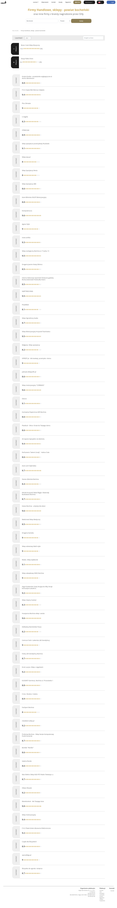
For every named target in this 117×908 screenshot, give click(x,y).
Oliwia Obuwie (27, 788)
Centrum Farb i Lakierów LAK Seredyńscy (36, 640)
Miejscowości (45, 2)
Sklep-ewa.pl (26, 157)
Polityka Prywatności (102, 900)
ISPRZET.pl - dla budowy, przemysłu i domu (36, 358)
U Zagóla (25, 117)
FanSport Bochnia (28, 707)
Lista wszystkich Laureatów (102, 893)
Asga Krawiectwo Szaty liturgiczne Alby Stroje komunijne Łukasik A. (37, 587)
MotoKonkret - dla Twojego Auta (33, 801)
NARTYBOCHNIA (27, 291)
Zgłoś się (77, 2)
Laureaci (101, 890)
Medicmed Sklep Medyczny (31, 519)
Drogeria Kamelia (28, 533)
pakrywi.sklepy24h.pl (29, 372)
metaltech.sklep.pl (28, 721)
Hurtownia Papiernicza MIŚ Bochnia (34, 412)
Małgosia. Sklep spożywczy (31, 345)
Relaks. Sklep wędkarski (30, 560)
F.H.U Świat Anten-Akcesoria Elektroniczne (36, 828)
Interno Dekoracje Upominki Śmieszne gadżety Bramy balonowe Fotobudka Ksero (38, 279)
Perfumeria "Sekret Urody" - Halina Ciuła (35, 452)
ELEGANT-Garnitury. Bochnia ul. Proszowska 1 (37, 681)
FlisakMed (25, 305)
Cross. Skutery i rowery (30, 694)
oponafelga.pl (26, 855)
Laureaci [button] (35, 2)
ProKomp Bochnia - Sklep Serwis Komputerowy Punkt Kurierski (38, 735)
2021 (27, 38)
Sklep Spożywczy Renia (29, 170)
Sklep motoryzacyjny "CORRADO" (33, 385)
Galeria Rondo (27, 761)
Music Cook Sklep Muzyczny (30, 45)
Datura (24, 399)
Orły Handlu (15, 30)
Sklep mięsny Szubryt (29, 600)
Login (111, 2)
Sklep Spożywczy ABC (29, 184)
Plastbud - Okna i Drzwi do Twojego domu (36, 425)
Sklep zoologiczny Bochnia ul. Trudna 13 (35, 251)
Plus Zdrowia (26, 103)
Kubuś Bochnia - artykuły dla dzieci (33, 506)
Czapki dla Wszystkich (29, 842)
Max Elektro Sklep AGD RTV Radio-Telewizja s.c (37, 774)
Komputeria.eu (27, 211)
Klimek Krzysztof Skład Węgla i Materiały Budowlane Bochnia (35, 493)
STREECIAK (25, 130)
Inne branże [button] (88, 2)
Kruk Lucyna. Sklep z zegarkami (32, 667)
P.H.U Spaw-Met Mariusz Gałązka (33, 90)
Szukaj (81, 21)
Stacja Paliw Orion (27, 59)
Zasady (60, 2)
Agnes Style (26, 224)
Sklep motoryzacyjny (29, 815)
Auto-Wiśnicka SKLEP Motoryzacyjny (34, 197)
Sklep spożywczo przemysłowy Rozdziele (35, 144)
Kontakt (53, 2)
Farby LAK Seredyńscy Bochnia (32, 654)
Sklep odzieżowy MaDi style (31, 546)
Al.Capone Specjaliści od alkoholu (33, 439)
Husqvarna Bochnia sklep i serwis (33, 613)
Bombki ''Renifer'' (28, 748)
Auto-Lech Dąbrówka (29, 466)
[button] (100, 2)
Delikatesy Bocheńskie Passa (31, 627)
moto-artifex (26, 238)
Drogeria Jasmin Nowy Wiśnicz (32, 264)
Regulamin (68, 2)
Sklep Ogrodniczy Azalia (30, 318)
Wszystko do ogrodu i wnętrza (32, 868)
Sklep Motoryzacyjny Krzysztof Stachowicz (36, 331)
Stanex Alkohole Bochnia (30, 479)
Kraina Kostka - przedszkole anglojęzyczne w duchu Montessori (37, 77)
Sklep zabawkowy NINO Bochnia (33, 573)
